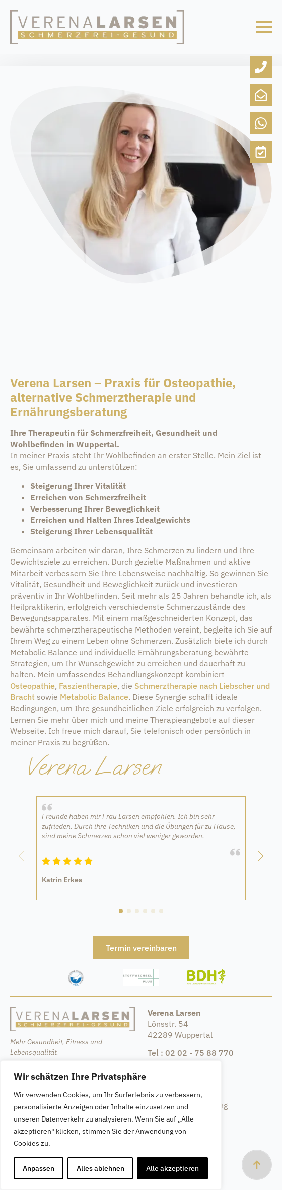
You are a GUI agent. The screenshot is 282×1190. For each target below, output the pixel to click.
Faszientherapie (88, 686)
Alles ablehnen (100, 1168)
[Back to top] (257, 1165)
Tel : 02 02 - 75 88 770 (191, 1052)
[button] (261, 856)
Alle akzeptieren (172, 1168)
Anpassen (38, 1168)
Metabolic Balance (94, 697)
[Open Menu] (264, 27)
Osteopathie (32, 686)
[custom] (261, 67)
